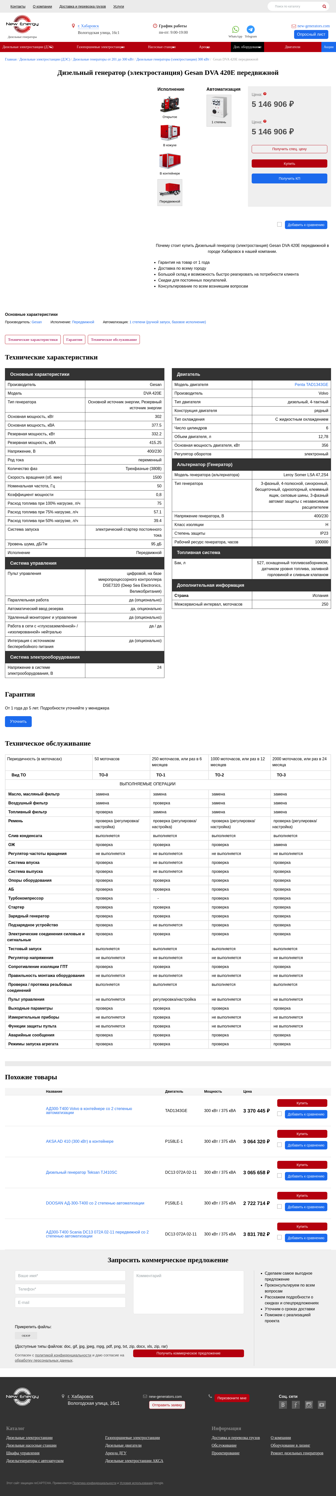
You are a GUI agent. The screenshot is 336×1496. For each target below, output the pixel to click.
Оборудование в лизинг (290, 1445)
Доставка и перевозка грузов (83, 6)
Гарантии (77, 340)
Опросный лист (311, 34)
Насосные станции (163, 47)
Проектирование (226, 1453)
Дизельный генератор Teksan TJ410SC (81, 1178)
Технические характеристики (34, 340)
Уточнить (18, 724)
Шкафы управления (22, 1453)
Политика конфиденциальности (94, 1483)
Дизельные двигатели (123, 1445)
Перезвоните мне (232, 1398)
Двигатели (296, 47)
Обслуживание (224, 1445)
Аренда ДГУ (115, 1453)
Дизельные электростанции (29, 1438)
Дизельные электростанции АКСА (134, 1461)
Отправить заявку (165, 1405)
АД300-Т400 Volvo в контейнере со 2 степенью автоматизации (89, 1114)
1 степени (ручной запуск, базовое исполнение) (167, 322)
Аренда (206, 47)
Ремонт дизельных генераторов (297, 1453)
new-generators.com (314, 26)
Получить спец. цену (289, 150)
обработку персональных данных (43, 1369)
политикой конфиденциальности (63, 1364)
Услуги (118, 6)
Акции (329, 47)
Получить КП (290, 182)
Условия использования (136, 1483)
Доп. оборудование (250, 47)
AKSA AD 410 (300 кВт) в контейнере (80, 1146)
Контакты (17, 6)
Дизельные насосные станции (31, 1445)
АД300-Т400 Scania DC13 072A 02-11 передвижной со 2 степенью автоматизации (97, 1242)
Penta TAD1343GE (312, 387)
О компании (42, 6)
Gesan (36, 322)
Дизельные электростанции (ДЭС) (27, 47)
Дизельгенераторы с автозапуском (34, 1461)
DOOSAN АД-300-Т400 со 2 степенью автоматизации (95, 1210)
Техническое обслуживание (118, 340)
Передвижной (83, 322)
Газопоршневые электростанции (101, 47)
